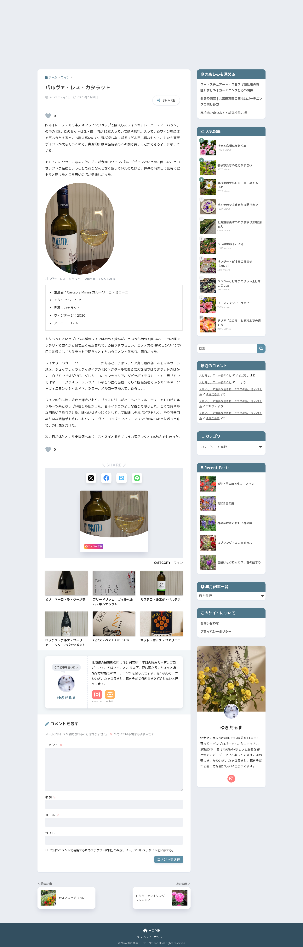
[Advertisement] (151, 34)
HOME (151, 930)
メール (52, 815)
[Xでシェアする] (90, 478)
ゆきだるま (242, 376)
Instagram (97, 701)
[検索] (261, 349)
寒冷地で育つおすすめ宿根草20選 (225, 113)
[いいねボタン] (48, 116)
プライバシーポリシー (216, 633)
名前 (50, 797)
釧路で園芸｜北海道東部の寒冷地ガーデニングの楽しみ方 (230, 102)
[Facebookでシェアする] (106, 478)
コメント (54, 745)
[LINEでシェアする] (137, 478)
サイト (50, 833)
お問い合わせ (210, 624)
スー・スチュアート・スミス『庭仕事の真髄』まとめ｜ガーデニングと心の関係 (230, 87)
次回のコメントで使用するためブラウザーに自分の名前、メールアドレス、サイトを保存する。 (112, 850)
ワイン (178, 563)
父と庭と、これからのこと (215, 376)
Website (110, 701)
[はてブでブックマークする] (121, 478)
